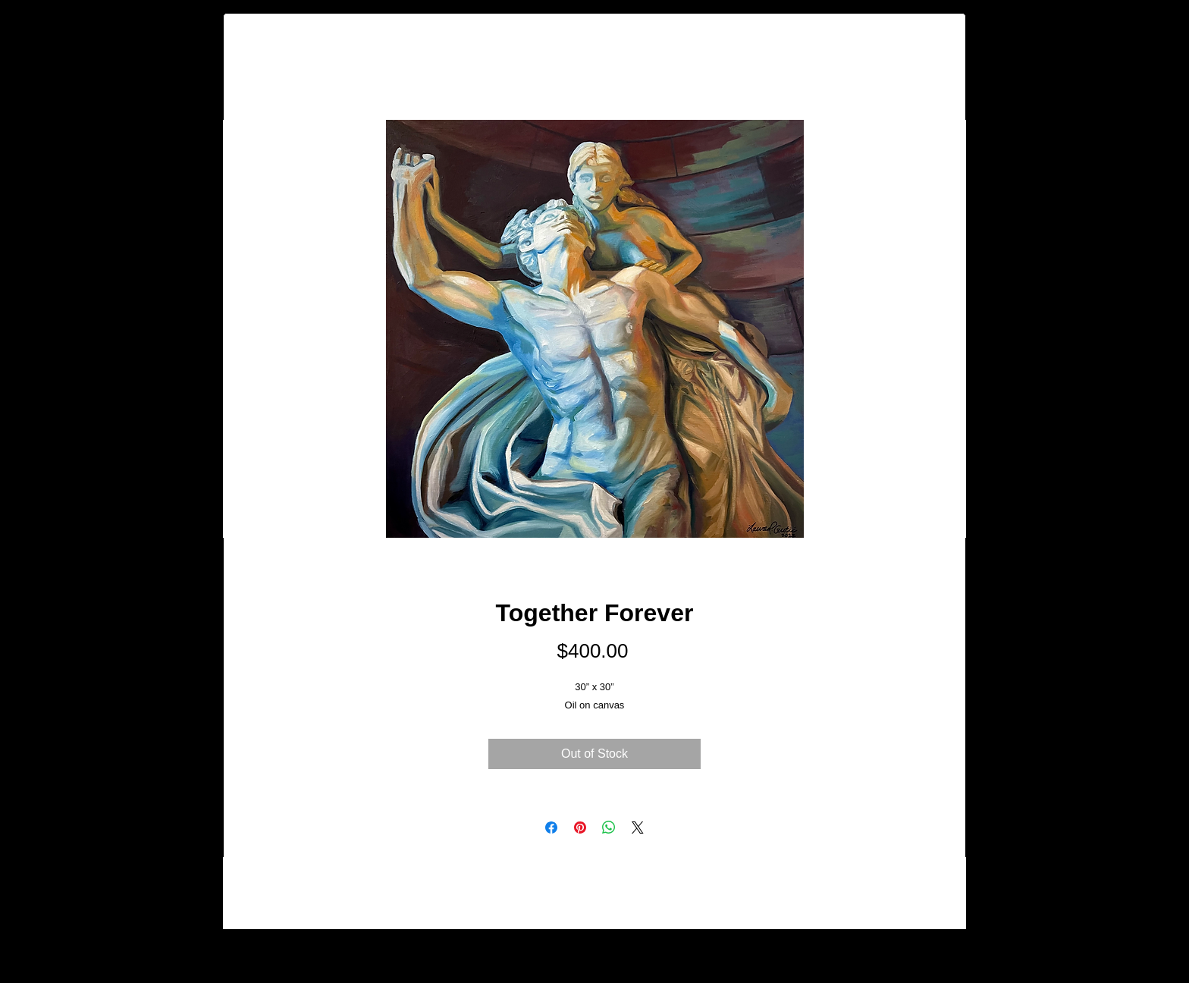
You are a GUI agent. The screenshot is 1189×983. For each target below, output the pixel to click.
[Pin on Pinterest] (580, 827)
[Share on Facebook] (551, 827)
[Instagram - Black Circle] (1058, 948)
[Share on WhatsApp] (609, 827)
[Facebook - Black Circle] (1018, 948)
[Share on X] (638, 827)
